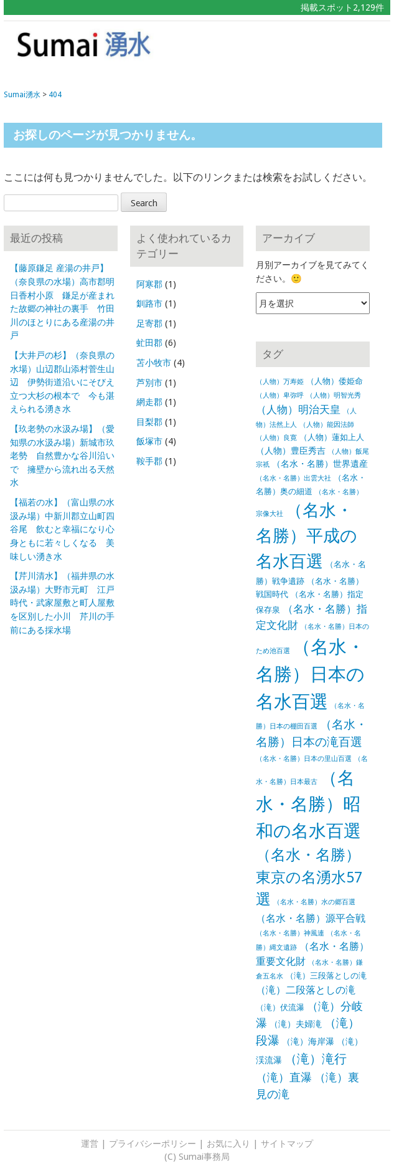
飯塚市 (149, 441)
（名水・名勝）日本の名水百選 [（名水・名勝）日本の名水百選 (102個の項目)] (310, 674)
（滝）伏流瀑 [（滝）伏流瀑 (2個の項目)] (280, 1007)
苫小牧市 (153, 363)
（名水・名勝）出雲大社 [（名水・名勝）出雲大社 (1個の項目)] (293, 478)
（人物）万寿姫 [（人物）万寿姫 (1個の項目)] (280, 382)
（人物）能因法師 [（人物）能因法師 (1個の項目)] (326, 425)
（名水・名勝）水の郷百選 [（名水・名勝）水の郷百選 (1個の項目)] (314, 902)
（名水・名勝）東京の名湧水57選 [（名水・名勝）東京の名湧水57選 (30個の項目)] (309, 877)
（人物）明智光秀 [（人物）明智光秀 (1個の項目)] (333, 395)
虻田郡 (149, 343)
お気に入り (228, 1144)
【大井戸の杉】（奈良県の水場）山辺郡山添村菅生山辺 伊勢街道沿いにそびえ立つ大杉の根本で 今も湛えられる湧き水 (62, 382)
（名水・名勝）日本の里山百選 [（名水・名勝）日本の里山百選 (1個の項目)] (304, 759)
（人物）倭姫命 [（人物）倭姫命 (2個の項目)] (334, 381)
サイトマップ (287, 1144)
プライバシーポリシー (152, 1144)
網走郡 (149, 402)
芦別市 (149, 383)
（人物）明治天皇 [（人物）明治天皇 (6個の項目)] (298, 409)
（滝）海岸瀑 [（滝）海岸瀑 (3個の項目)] (308, 1041)
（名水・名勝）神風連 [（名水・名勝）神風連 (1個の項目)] (290, 933)
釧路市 (149, 303)
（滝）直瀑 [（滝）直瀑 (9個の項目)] (284, 1077)
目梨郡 (149, 422)
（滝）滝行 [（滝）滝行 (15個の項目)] (315, 1058)
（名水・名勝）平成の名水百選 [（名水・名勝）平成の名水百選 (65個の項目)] (306, 535)
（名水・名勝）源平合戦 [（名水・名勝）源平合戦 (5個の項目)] (310, 918)
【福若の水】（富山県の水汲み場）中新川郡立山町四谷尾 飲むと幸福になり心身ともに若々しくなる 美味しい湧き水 (62, 529)
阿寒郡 (149, 284)
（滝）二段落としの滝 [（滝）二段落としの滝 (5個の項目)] (305, 990)
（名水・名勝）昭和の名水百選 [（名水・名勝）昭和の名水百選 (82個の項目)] (308, 804)
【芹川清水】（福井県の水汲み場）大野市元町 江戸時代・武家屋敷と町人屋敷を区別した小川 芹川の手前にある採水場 (62, 602)
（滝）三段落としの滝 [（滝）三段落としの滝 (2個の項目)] (326, 975)
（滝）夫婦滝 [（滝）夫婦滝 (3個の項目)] (296, 1024)
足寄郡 (149, 323)
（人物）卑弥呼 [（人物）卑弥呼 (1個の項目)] (280, 395)
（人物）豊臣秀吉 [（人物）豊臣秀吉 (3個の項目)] (291, 451)
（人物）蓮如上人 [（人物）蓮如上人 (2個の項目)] (331, 437)
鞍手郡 (149, 461)
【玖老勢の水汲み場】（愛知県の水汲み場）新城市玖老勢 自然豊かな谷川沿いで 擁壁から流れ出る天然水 (62, 455)
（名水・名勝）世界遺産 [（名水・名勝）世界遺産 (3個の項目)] (320, 464)
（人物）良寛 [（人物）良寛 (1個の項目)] (276, 438)
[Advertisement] (310, 49)
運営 (89, 1144)
